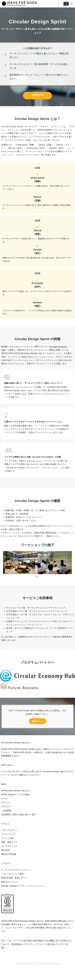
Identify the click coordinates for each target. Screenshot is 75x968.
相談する (38, 95)
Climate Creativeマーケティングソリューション (23, 886)
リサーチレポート (9, 830)
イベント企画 (7, 838)
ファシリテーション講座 (12, 874)
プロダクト (6, 806)
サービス (5, 802)
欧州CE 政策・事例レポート (14, 878)
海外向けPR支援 (8, 854)
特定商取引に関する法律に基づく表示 (18, 815)
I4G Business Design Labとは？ (16, 790)
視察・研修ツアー (9, 842)
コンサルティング (9, 846)
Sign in (66, 4)
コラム (4, 798)
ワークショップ (8, 834)
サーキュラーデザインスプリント (16, 870)
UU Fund (58, 924)
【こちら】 (30, 775)
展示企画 (5, 850)
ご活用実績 (6, 811)
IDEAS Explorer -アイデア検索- (15, 794)
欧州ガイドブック (9, 882)
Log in (59, 4)
